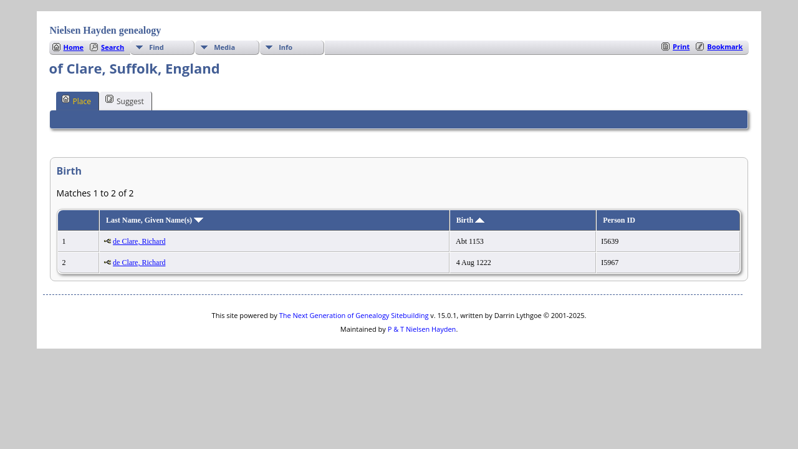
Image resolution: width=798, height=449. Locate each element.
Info (285, 47)
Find (156, 47)
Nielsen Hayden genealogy (105, 30)
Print (681, 46)
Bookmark (725, 46)
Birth (470, 220)
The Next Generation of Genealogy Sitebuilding (354, 315)
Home (74, 47)
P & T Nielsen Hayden (422, 329)
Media (224, 47)
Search (112, 47)
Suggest (124, 100)
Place (76, 100)
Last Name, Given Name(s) (154, 220)
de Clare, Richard (139, 241)
